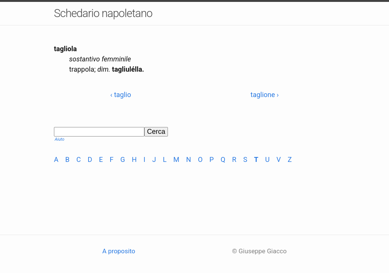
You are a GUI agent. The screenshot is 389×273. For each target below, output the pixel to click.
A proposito (118, 251)
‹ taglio (120, 95)
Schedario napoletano (103, 13)
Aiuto (59, 139)
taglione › (265, 95)
